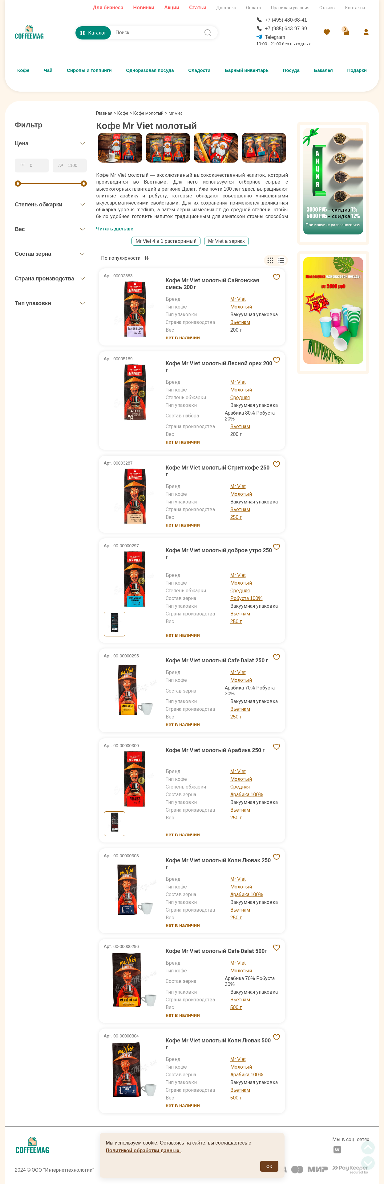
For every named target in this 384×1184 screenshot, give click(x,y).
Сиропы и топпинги (89, 70)
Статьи (197, 7)
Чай (48, 70)
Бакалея (323, 70)
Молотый (241, 307)
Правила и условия (290, 7)
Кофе (23, 70)
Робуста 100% (246, 598)
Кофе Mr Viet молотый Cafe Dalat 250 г (217, 660)
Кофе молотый (148, 113)
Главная (106, 113)
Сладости (199, 70)
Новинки (144, 7)
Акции (171, 7)
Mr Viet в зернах (226, 241)
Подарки (357, 70)
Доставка (226, 7)
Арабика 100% (246, 794)
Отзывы (327, 7)
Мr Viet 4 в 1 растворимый (165, 241)
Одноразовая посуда (150, 70)
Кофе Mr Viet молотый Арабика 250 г (215, 750)
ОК (269, 1166)
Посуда (291, 70)
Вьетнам (240, 322)
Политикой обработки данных (143, 1150)
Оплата (253, 7)
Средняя (240, 397)
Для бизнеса (108, 7)
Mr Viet (238, 299)
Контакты (355, 7)
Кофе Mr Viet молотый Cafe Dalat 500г (216, 951)
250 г (236, 517)
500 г (236, 1007)
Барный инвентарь (247, 70)
